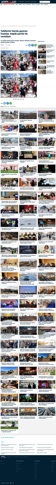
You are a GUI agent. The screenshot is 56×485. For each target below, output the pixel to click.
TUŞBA (16, 4)
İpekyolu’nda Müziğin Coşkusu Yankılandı (46, 269)
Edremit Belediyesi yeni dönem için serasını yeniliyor (27, 323)
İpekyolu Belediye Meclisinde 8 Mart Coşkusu (9, 134)
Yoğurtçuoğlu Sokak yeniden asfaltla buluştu (46, 417)
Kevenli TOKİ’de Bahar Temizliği (50, 62)
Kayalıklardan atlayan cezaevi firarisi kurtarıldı (44, 444)
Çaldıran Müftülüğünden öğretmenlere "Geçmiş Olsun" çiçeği (27, 445)
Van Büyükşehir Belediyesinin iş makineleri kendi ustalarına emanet (46, 188)
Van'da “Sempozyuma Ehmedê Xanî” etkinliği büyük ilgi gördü (27, 417)
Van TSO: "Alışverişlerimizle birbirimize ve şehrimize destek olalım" (46, 121)
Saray (35, 476)
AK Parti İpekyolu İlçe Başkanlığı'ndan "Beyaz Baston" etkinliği (27, 202)
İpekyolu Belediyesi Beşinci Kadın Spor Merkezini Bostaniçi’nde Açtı (8, 337)
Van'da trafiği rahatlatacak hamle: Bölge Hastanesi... (50, 71)
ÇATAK (42, 4)
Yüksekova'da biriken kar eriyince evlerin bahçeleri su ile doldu (9, 121)
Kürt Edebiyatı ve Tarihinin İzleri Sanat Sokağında (46, 404)
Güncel (17, 470)
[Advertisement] (27, 16)
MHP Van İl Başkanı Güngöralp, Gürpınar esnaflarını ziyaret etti (27, 350)
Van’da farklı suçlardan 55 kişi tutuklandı (26, 447)
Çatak (35, 468)
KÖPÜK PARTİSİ (13, 106)
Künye (52, 470)
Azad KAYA (20, 456)
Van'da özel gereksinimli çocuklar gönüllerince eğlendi (27, 404)
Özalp (35, 478)
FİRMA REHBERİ (21, 1)
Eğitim (17, 471)
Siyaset (17, 465)
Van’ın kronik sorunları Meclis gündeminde (44, 447)
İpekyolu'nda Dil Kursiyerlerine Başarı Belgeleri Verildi (27, 242)
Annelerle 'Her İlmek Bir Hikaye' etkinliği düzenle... (51, 51)
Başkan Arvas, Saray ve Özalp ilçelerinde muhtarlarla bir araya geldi (28, 215)
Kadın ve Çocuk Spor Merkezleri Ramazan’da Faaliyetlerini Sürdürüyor (9, 161)
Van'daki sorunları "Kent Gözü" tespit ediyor (46, 242)
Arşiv (52, 468)
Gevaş (36, 473)
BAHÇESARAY (28, 4)
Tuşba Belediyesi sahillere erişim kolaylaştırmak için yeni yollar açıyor (8, 377)
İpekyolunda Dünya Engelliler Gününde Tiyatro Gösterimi (8, 310)
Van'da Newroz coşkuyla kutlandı (26, 121)
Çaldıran (36, 466)
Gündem (2, 441)
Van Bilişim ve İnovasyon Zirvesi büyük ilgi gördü (9, 417)
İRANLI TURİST (6, 106)
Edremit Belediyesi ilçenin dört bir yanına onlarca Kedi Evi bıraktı (27, 175)
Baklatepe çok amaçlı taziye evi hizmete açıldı (9, 296)
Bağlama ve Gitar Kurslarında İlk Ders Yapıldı (46, 296)
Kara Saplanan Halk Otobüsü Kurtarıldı (46, 215)
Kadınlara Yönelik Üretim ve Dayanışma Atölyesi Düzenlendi (46, 310)
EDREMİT (20, 4)
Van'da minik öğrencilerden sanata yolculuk (45, 175)
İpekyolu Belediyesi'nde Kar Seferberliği (45, 229)
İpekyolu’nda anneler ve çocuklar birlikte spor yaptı (26, 364)
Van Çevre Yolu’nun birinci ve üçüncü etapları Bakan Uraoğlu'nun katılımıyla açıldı (27, 283)
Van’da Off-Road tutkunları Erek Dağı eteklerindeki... (50, 46)
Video (52, 465)
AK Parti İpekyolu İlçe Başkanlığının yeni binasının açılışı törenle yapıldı (8, 323)
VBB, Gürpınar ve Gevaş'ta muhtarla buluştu (7, 215)
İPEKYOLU (12, 4)
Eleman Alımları (18, 463)
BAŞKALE (33, 4)
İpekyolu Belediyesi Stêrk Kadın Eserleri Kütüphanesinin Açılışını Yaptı (46, 337)
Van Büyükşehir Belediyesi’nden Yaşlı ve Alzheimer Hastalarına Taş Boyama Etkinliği (46, 202)
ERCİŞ (24, 4)
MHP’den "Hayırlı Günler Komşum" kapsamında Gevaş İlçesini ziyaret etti (8, 350)
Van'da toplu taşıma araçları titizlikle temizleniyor (45, 390)
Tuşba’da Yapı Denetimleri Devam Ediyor (26, 390)
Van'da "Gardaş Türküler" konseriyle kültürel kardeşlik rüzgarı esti (27, 377)
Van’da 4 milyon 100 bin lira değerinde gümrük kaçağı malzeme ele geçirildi (27, 450)
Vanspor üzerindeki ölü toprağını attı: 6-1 (50, 56)
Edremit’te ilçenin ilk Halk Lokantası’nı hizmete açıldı (8, 364)
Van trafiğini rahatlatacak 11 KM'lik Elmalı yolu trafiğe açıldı (46, 283)
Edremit (36, 470)
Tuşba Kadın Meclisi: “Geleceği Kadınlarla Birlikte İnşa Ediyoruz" (46, 134)
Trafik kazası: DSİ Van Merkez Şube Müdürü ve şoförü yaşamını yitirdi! (9, 445)
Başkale (36, 465)
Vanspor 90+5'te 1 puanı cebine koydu (9, 175)
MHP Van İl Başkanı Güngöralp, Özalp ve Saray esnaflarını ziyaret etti (46, 323)
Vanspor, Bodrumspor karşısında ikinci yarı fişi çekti (46, 161)
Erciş (35, 471)
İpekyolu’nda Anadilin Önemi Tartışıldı (27, 161)
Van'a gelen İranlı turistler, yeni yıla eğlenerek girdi (8, 229)
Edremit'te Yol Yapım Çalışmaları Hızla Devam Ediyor (46, 364)
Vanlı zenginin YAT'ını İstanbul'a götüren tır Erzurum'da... (28, 256)
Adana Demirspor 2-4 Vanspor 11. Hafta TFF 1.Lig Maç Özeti (46, 377)
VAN (9, 4)
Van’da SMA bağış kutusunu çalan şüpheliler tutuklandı (8, 453)
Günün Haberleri (18, 468)
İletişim (52, 471)
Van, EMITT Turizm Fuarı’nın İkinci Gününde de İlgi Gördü (27, 188)
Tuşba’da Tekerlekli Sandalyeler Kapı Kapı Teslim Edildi (46, 148)
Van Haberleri (3, 463)
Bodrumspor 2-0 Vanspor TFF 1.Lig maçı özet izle (8, 431)
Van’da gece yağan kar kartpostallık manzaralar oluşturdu (26, 148)
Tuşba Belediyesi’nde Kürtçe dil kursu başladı (26, 452)
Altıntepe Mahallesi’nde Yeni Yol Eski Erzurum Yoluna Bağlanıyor (28, 269)
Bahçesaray (36, 463)
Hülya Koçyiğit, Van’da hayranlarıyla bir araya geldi (8, 188)
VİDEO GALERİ (33, 1)
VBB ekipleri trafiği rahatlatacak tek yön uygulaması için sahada (9, 256)
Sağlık (17, 466)
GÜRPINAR (46, 4)
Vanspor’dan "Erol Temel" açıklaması (7, 449)
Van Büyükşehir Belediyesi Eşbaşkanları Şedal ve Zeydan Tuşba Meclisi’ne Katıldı (8, 404)
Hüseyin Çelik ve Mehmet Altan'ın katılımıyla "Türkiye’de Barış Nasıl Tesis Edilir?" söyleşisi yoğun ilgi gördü (8, 269)
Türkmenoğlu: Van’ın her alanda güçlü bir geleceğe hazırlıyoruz (9, 202)
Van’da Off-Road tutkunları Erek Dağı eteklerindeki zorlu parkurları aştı (45, 450)
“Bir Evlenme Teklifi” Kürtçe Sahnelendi (27, 310)
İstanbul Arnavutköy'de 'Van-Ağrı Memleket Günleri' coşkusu (28, 337)
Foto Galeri (53, 463)
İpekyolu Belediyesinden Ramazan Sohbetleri (26, 134)
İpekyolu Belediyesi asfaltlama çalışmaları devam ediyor (46, 350)
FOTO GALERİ (27, 1)
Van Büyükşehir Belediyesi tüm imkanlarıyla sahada (9, 242)
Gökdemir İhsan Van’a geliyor (42, 452)
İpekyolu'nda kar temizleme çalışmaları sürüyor (8, 148)
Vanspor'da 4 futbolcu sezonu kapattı (7, 447)
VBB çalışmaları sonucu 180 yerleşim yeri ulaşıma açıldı (27, 229)
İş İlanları (52, 466)
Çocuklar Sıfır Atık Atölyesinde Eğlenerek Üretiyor (46, 256)
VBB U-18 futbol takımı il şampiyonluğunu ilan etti (51, 66)
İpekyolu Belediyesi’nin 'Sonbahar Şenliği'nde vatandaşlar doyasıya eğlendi (8, 390)
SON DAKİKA (5, 4)
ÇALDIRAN (38, 4)
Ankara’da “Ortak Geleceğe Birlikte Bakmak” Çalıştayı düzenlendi (26, 296)
